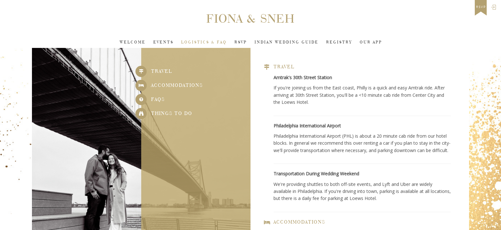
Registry (339, 42)
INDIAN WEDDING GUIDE (287, 42)
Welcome (133, 42)
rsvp (481, 7)
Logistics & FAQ (204, 42)
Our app (371, 42)
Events (163, 42)
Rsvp (241, 42)
